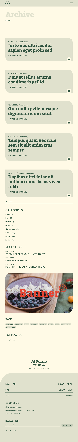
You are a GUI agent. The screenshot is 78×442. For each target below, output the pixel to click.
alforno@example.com (13, 407)
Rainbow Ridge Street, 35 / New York (19, 410)
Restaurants (29, 173)
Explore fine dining (16, 260)
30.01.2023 (12, 173)
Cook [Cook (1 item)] (26, 324)
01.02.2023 (12, 137)
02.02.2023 (12, 73)
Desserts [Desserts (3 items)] (43, 324)
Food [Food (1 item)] (57, 324)
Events (8, 221)
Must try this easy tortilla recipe (25, 267)
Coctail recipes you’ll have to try (25, 254)
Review (8, 240)
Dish (7, 218)
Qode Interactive (42, 368)
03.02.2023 (12, 42)
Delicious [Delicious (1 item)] (34, 324)
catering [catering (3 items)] (9, 324)
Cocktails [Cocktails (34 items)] (18, 324)
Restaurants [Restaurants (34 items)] (65, 324)
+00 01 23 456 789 (12, 413)
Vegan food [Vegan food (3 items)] (10, 327)
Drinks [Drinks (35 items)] (50, 324)
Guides (21, 173)
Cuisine (8, 214)
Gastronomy (23, 42)
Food (7, 225)
